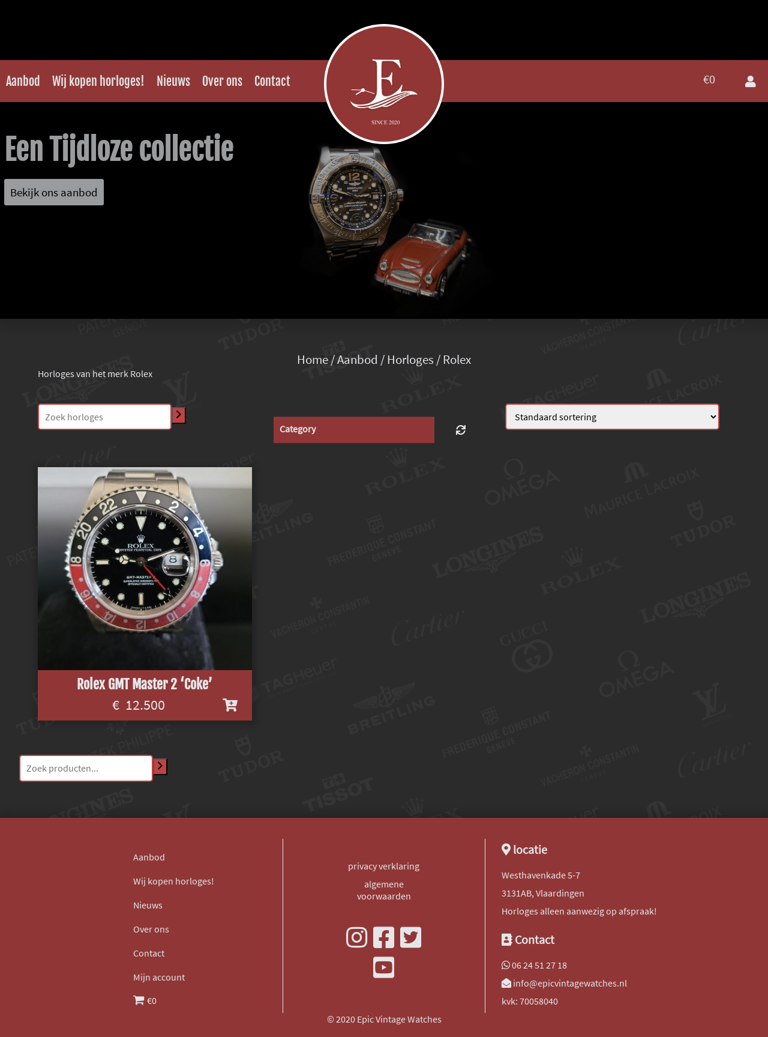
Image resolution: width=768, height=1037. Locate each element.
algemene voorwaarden (384, 890)
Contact (272, 81)
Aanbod (23, 81)
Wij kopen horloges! (98, 81)
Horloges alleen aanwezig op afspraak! (579, 911)
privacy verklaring (383, 866)
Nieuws (173, 81)
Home (312, 359)
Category (298, 429)
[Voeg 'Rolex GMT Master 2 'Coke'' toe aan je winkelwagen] (230, 705)
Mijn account (159, 977)
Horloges (410, 359)
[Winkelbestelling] (612, 417)
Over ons (222, 81)
